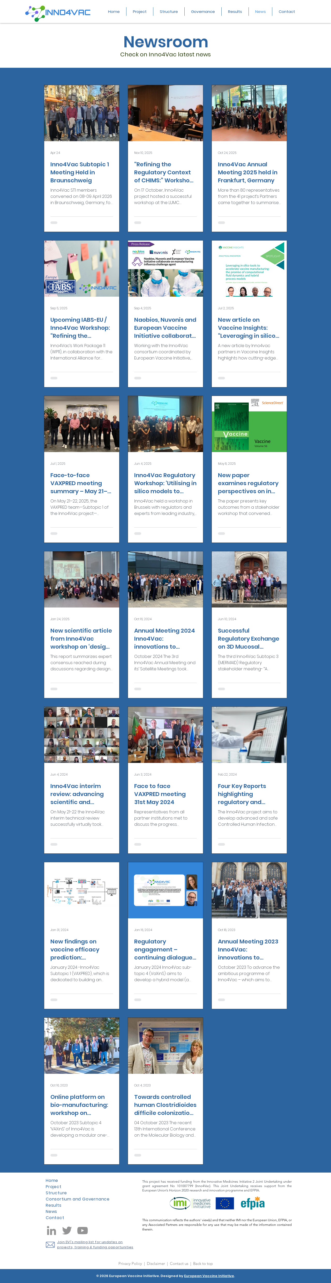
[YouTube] (82, 1230)
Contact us (179, 1263)
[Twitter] (67, 1230)
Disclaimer (156, 1263)
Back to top (203, 1263)
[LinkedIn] (51, 1230)
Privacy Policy (130, 1263)
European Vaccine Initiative (209, 1275)
